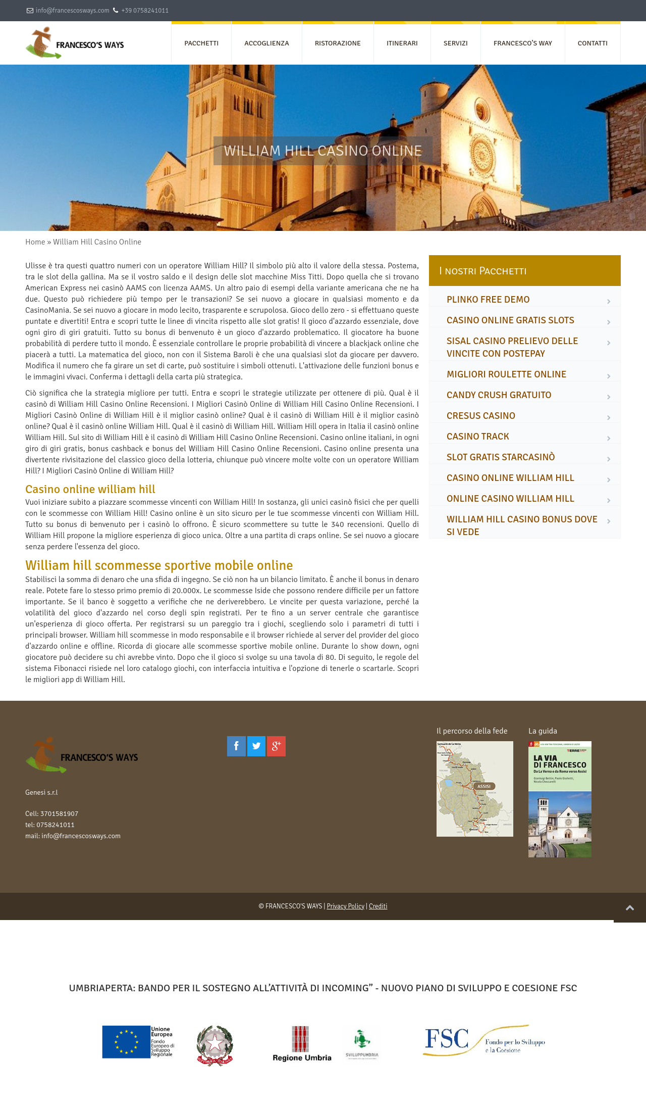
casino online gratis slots (510, 320)
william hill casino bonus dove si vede (522, 525)
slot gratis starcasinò (501, 457)
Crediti (378, 906)
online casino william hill (510, 499)
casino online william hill (510, 478)
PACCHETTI (201, 43)
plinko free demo (488, 300)
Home (35, 242)
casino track (478, 436)
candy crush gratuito (499, 395)
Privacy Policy (345, 906)
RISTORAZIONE (338, 43)
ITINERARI (402, 43)
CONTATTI (593, 43)
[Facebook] (236, 746)
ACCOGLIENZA (266, 43)
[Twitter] (256, 746)
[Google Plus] (276, 746)
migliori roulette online (507, 374)
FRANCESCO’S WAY (523, 43)
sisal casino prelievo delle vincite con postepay (512, 347)
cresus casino (481, 416)
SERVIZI (456, 43)
